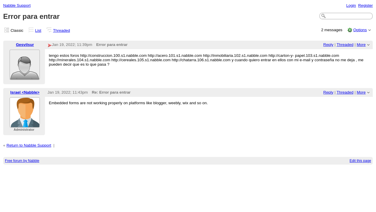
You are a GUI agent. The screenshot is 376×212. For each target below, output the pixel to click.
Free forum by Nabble (22, 161)
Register (365, 5)
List (38, 30)
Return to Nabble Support (28, 145)
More (361, 44)
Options (360, 30)
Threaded (61, 30)
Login (351, 5)
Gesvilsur (25, 44)
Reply (328, 44)
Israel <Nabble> (24, 92)
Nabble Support (17, 5)
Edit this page (360, 161)
